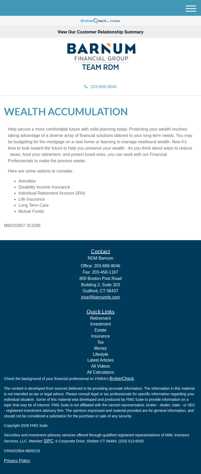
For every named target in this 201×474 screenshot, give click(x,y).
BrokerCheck (121, 378)
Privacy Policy (17, 460)
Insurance (100, 336)
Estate (100, 330)
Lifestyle (100, 354)
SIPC (48, 441)
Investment (100, 324)
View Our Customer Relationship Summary (100, 32)
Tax (100, 342)
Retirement (100, 318)
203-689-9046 (100, 87)
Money (100, 348)
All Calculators (100, 372)
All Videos (100, 366)
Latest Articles (100, 360)
